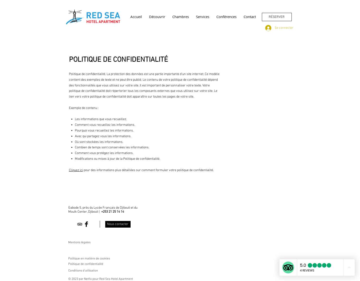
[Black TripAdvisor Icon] (79, 224)
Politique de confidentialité (85, 264)
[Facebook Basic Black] (86, 224)
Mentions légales (79, 242)
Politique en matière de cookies (89, 259)
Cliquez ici (76, 170)
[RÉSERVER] (277, 17)
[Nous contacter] (118, 224)
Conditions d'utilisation (83, 271)
